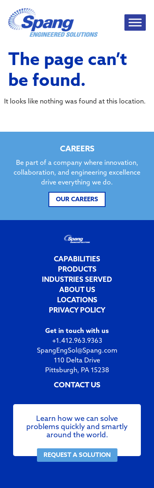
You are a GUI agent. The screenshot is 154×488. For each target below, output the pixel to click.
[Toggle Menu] (135, 23)
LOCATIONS (77, 299)
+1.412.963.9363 (77, 340)
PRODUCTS (77, 269)
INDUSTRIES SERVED (77, 279)
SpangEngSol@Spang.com (77, 350)
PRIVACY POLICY (77, 310)
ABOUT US (77, 289)
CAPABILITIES (77, 258)
